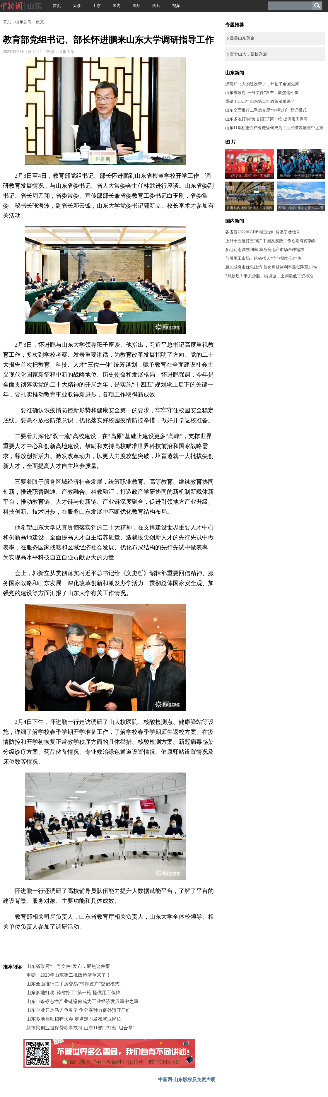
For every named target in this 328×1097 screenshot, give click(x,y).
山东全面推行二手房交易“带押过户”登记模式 (72, 983)
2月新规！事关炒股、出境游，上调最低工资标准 (269, 276)
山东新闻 (23, 22)
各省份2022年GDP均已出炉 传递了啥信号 (262, 232)
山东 (97, 6)
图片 (156, 6)
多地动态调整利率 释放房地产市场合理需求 (264, 249)
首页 (57, 6)
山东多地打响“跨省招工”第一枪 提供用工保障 (73, 992)
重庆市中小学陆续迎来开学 (301, 176)
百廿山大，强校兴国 (248, 54)
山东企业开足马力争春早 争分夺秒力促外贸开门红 (78, 1010)
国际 (136, 6)
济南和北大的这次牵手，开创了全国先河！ (264, 84)
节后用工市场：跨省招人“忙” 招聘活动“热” (264, 258)
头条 (77, 6)
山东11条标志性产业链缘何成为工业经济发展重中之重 (82, 1001)
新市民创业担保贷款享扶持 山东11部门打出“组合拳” (80, 1027)
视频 (176, 6)
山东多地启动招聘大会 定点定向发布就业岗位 (73, 1018)
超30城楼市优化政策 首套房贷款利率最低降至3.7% (271, 267)
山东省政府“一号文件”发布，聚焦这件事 (68, 966)
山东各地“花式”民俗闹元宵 (249, 176)
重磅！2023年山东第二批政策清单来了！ (68, 975)
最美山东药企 (242, 38)
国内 (116, 6)
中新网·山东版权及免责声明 (187, 1079)
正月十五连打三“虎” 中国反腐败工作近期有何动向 (270, 241)
